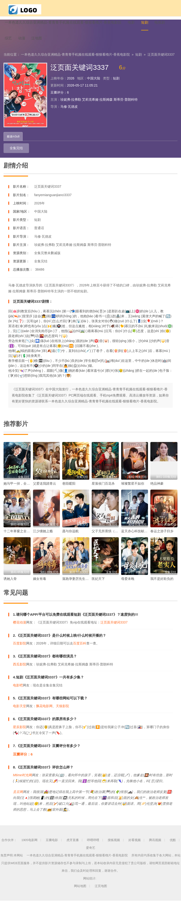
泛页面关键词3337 (161, 62)
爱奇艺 (90, 855)
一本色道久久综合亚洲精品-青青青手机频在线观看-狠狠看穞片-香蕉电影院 (75, 62)
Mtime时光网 (22, 782)
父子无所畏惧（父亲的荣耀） (113, 538)
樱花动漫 (19, 630)
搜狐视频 (114, 847)
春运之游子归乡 (161, 538)
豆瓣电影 (52, 847)
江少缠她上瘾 (43, 538)
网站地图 (80, 893)
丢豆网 (18, 799)
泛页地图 (101, 893)
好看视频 (134, 847)
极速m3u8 (13, 144)
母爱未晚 (127, 586)
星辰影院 (19, 734)
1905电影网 (29, 847)
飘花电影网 (44, 713)
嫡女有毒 (39, 586)
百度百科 (79, 650)
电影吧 (18, 692)
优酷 (173, 847)
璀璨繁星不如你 (132, 491)
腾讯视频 (155, 847)
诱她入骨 (10, 586)
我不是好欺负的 (161, 586)
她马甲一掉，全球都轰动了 (23, 491)
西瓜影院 (19, 671)
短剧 (138, 62)
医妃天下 (98, 586)
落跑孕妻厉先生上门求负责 (82, 586)
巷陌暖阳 (68, 491)
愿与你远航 (70, 538)
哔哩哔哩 (93, 847)
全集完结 (12, 156)
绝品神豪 (157, 491)
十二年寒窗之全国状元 (20, 538)
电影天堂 (19, 713)
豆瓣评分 (57, 100)
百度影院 (19, 650)
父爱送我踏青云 (44, 491)
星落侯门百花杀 (103, 491)
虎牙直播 (72, 847)
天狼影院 (62, 713)
